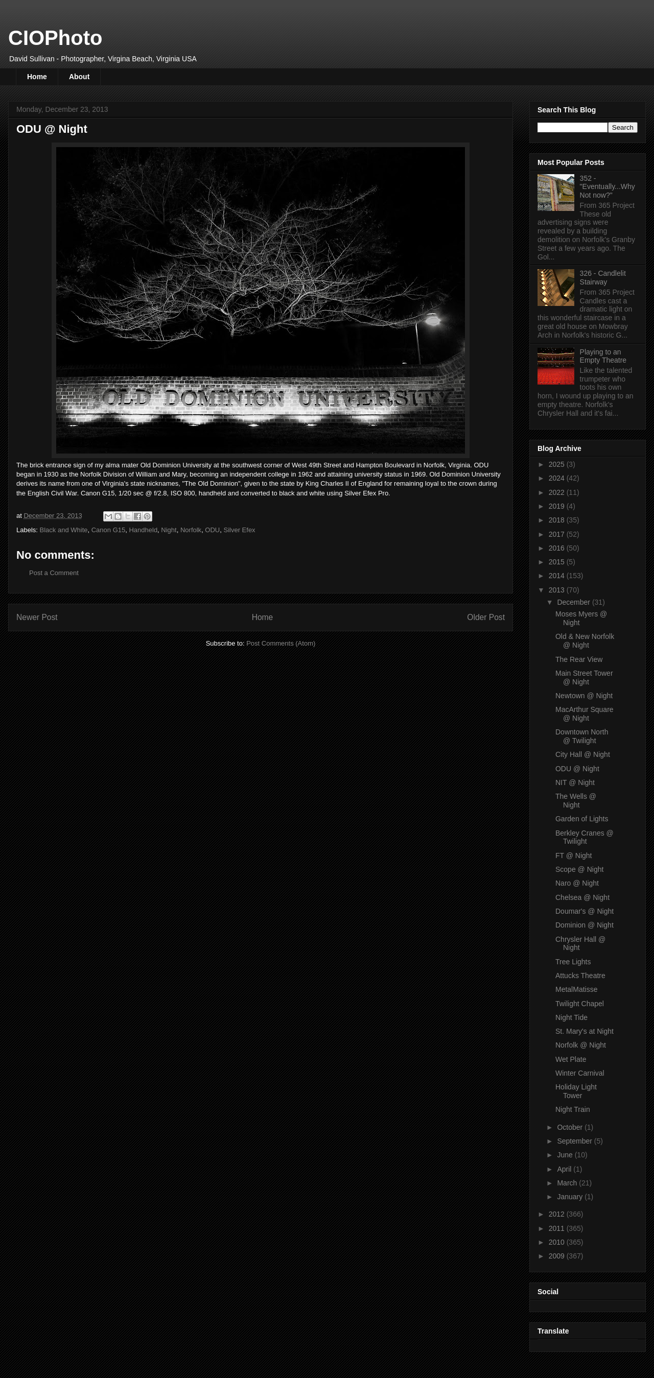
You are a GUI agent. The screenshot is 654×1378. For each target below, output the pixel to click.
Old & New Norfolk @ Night (584, 640)
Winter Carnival (579, 1073)
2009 (558, 1256)
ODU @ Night (577, 769)
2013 (558, 590)
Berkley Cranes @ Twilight (584, 837)
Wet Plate (570, 1059)
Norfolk (190, 530)
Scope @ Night (579, 869)
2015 (558, 562)
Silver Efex (239, 530)
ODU (212, 530)
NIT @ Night (575, 782)
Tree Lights (573, 962)
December (574, 602)
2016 (558, 548)
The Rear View (578, 659)
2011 (558, 1228)
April (565, 1169)
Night (168, 530)
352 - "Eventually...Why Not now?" (607, 187)
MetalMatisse (576, 989)
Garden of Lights (582, 819)
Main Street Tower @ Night (584, 677)
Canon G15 (108, 530)
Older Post (486, 617)
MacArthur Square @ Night (584, 713)
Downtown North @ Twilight (582, 736)
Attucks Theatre (580, 975)
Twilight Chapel (579, 1004)
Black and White (64, 530)
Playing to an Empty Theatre (603, 356)
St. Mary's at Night (584, 1031)
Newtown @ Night (584, 696)
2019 (558, 506)
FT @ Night (573, 855)
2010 (558, 1242)
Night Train (572, 1109)
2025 (558, 464)
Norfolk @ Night (580, 1045)
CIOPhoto (55, 38)
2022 (558, 492)
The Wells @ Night (575, 800)
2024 (558, 478)
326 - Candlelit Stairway (603, 277)
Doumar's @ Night (584, 911)
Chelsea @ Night (582, 897)
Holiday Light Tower (576, 1091)
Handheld (143, 530)
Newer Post (37, 617)
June (565, 1155)
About (79, 77)
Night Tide (571, 1017)
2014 (558, 576)
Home (37, 77)
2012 (558, 1214)
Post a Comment (54, 573)
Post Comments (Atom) (280, 643)
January (571, 1197)
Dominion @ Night (584, 925)
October (571, 1127)
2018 (558, 520)
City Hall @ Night (582, 754)
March (568, 1183)
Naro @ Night (577, 883)
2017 (558, 534)
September (575, 1141)
